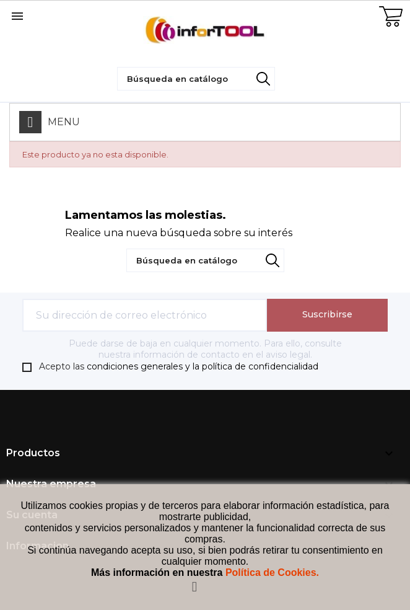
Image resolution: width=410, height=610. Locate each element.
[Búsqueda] (196, 79)
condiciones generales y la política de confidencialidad (202, 366)
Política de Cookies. (272, 572)
